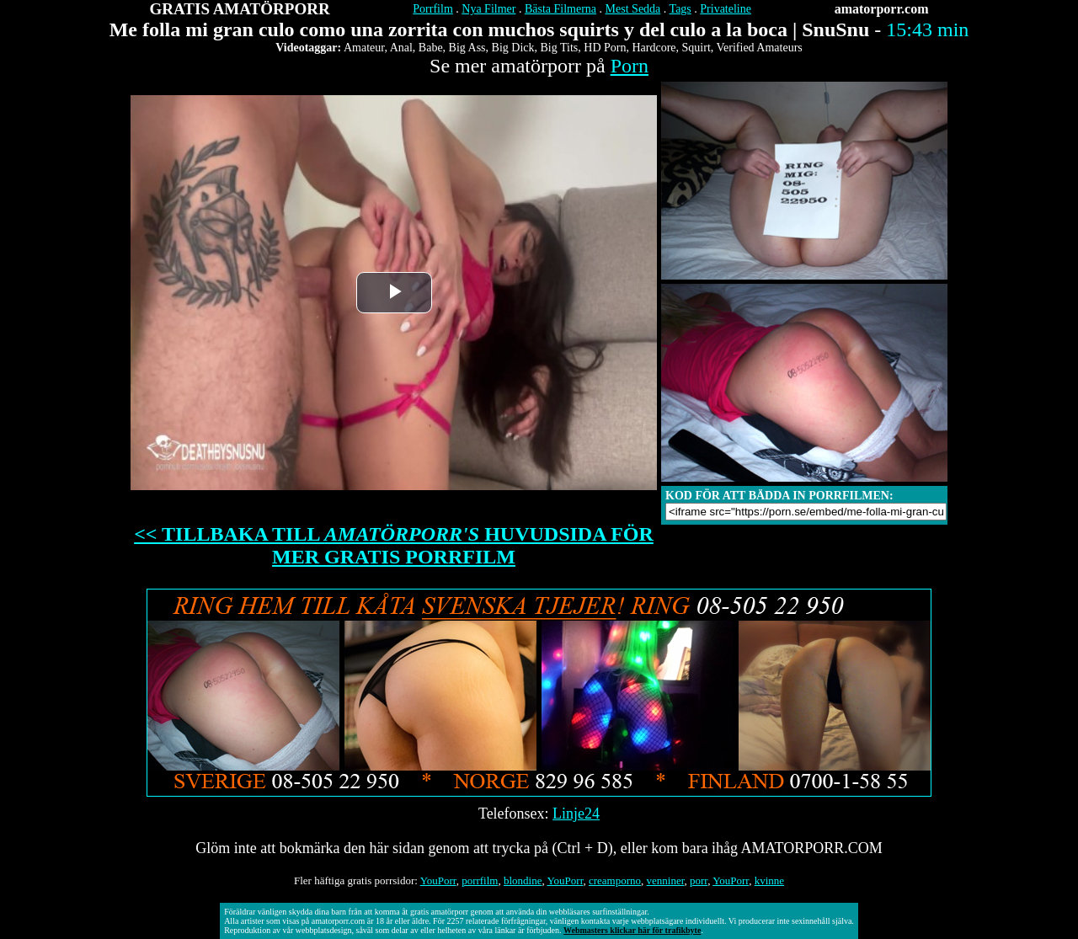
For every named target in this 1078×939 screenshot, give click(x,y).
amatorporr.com (882, 9)
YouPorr (438, 880)
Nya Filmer (488, 9)
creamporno (615, 880)
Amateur (364, 47)
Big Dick (513, 47)
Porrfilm (432, 9)
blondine (523, 880)
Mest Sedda (633, 9)
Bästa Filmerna (560, 9)
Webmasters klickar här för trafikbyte (632, 930)
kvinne (769, 880)
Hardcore (653, 47)
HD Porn (605, 47)
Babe (431, 47)
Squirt (696, 47)
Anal (401, 47)
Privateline (725, 9)
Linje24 (576, 813)
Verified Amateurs (760, 47)
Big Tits (560, 47)
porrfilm (480, 880)
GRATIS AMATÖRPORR (240, 9)
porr (698, 880)
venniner (666, 880)
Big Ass (467, 47)
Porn (629, 66)
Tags (680, 9)
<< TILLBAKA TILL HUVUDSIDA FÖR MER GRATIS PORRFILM (394, 545)
